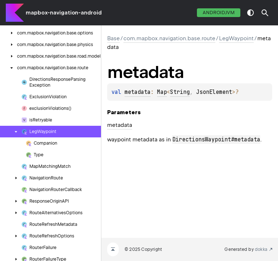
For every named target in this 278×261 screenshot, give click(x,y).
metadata (138, 92)
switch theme (250, 12)
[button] (265, 12)
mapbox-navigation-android (64, 12)
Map (162, 92)
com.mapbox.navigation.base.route (169, 38)
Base (113, 38)
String (180, 92)
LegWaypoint (236, 38)
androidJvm (219, 12)
